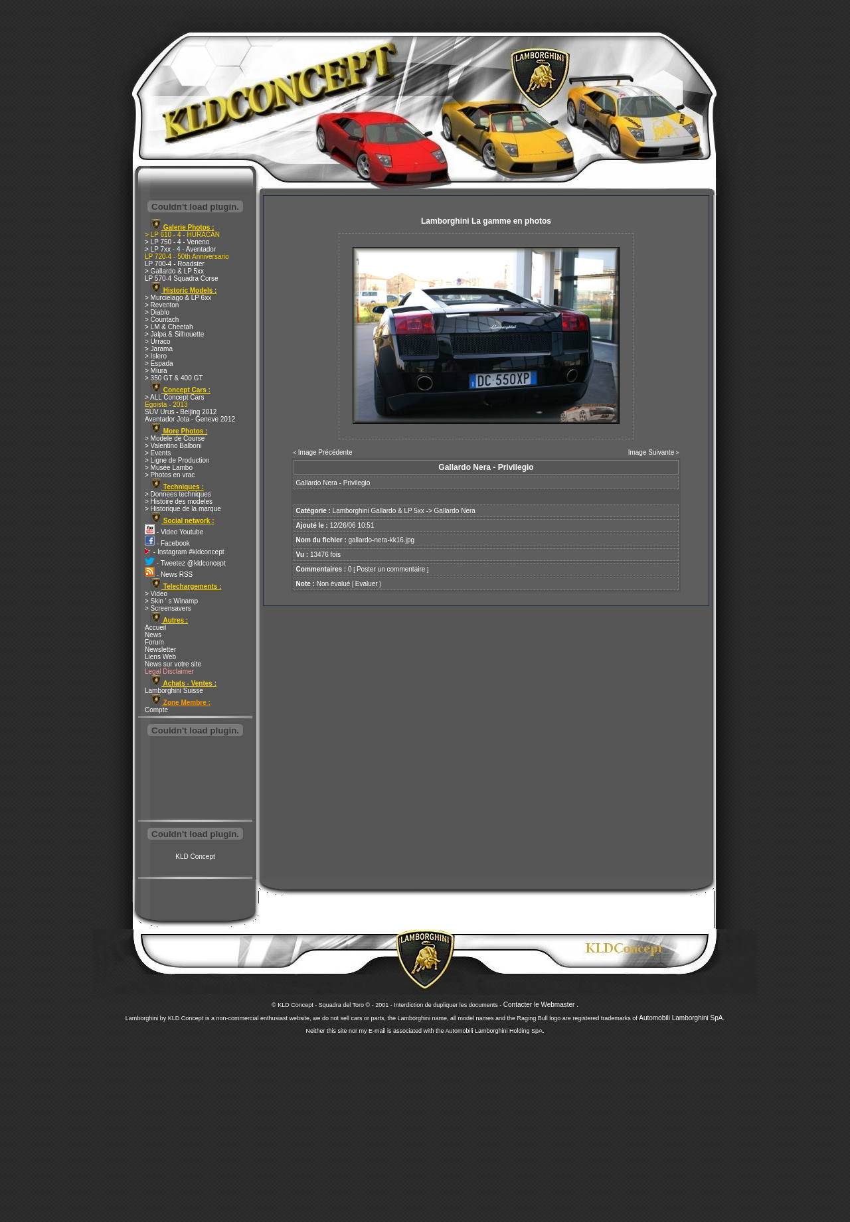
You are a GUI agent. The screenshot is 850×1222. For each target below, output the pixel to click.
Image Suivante (651, 452)
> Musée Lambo (169, 467)
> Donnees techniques (178, 494)
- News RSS (169, 574)
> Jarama (159, 348)
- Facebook (167, 543)
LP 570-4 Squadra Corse (181, 278)
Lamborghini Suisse (174, 690)
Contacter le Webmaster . (540, 1004)
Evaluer (366, 583)
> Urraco (158, 341)
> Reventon (162, 305)
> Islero (156, 356)
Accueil (155, 627)
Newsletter (160, 649)
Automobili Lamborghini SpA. (681, 1018)
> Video (156, 593)
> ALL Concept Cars (174, 397)
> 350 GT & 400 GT (174, 378)
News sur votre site (173, 664)
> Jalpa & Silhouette (174, 334)
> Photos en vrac (170, 475)
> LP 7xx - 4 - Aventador (180, 249)
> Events (158, 453)
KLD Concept (194, 856)
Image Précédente (325, 452)
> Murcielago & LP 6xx (178, 297)
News (153, 635)
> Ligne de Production (177, 460)
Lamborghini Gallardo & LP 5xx (378, 510)
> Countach (162, 319)
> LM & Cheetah (169, 327)
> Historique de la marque (183, 508)
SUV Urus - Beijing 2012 (180, 412)
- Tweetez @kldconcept (185, 563)
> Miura (156, 370)
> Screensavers (168, 608)
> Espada (159, 363)
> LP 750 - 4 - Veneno (177, 242)
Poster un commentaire (391, 569)
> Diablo (157, 312)
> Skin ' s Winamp (171, 601)
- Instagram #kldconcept (184, 552)
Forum (154, 642)
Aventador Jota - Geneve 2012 (190, 419)
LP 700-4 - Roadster (175, 263)
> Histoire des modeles (178, 501)
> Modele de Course (175, 438)
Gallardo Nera (454, 510)
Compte (156, 710)
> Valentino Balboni (173, 445)
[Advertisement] (195, 779)
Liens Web (160, 656)
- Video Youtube (174, 532)
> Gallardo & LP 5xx (174, 271)
